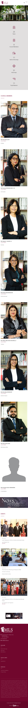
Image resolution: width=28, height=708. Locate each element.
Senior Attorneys (4, 648)
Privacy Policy (3, 672)
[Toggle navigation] (26, 2)
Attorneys (3, 650)
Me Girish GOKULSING (5, 443)
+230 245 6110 (4, 638)
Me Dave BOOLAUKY (5, 139)
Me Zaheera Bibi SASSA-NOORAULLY (8, 340)
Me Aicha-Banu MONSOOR (6, 392)
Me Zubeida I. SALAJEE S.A (6, 241)
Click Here (3, 603)
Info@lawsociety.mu (5, 640)
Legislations (3, 661)
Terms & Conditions (4, 670)
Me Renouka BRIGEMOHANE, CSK (8, 188)
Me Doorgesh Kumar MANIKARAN (8, 487)
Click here (3, 543)
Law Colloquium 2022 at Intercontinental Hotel (13, 540)
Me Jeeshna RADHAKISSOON (7, 292)
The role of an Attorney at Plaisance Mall (11, 569)
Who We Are (3, 652)
